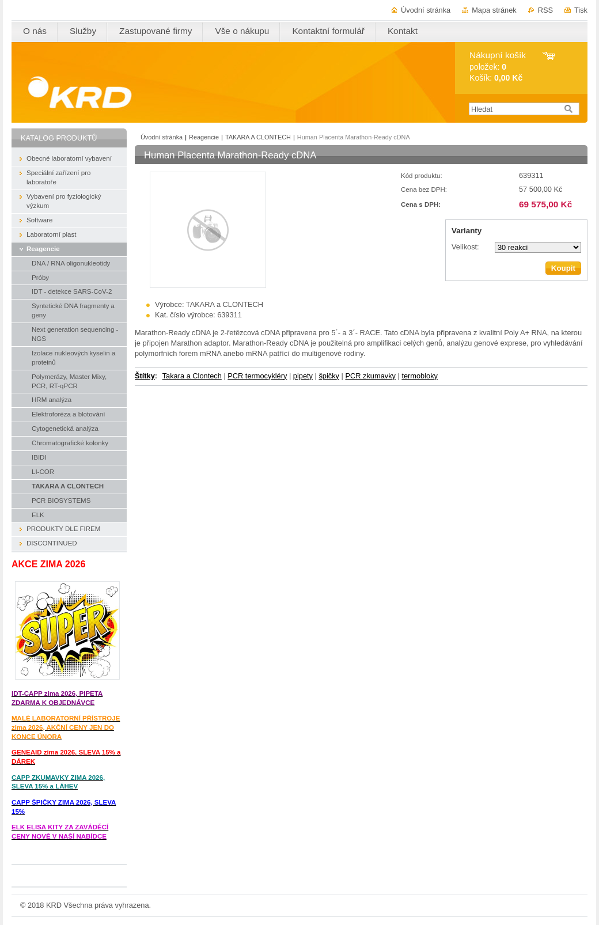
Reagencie (204, 137)
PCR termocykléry (257, 375)
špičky (329, 375)
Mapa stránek (494, 10)
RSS (545, 10)
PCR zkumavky (370, 375)
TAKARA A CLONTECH (258, 137)
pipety (303, 375)
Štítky (145, 375)
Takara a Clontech (192, 375)
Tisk (580, 10)
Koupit (563, 268)
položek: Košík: (497, 66)
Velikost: (465, 246)
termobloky (419, 375)
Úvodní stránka (425, 10)
